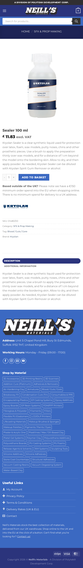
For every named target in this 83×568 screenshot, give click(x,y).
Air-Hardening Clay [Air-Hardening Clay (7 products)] (13, 389)
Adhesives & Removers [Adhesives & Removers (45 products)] (46, 384)
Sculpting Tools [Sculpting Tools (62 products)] (59, 448)
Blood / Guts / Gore (17, 231)
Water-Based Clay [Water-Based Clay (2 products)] (13, 470)
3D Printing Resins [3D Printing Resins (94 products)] (32, 378)
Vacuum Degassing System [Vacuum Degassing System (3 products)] (47, 465)
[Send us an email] (17, 361)
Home (25, 31)
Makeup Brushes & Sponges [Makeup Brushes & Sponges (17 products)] (44, 421)
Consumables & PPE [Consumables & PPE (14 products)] (62, 395)
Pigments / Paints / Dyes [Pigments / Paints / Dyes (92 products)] (38, 427)
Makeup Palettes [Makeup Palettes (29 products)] (12, 427)
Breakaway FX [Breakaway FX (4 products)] (11, 395)
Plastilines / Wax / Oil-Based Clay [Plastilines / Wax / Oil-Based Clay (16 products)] (46, 432)
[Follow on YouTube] (23, 361)
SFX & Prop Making (48, 31)
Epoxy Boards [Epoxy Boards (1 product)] (10, 405)
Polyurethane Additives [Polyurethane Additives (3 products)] (56, 438)
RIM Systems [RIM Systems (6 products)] (41, 448)
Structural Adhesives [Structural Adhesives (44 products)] (43, 459)
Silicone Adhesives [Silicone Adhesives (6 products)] (36, 454)
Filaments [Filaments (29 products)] (35, 411)
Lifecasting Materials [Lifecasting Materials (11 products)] (14, 421)
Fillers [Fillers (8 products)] (47, 411)
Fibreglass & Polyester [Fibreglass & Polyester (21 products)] (15, 411)
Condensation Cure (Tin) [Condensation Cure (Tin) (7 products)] (35, 395)
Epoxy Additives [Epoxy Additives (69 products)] (64, 400)
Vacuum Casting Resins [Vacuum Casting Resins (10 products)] (16, 465)
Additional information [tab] (20, 266)
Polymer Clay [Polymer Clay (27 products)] (34, 438)
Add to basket (34, 177)
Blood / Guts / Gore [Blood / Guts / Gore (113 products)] (52, 389)
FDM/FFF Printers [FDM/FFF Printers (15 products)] (52, 405)
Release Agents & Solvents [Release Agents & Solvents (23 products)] (17, 448)
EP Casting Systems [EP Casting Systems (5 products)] (41, 400)
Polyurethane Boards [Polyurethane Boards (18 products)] (14, 443)
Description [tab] (12, 261)
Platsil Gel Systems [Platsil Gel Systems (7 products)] (13, 438)
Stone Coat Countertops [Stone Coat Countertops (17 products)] (16, 459)
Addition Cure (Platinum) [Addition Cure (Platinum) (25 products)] (17, 384)
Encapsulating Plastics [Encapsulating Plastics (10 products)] (15, 400)
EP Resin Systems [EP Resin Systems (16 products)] (30, 405)
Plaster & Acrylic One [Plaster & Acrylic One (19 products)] (14, 432)
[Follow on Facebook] (5, 361)
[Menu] (4, 11)
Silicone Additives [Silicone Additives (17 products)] (13, 454)
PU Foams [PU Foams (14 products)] (59, 443)
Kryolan (14, 236)
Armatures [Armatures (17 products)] (33, 389)
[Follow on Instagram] (11, 361)
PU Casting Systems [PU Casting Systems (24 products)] (40, 443)
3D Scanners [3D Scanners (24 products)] (52, 378)
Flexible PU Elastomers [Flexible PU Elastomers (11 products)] (15, 416)
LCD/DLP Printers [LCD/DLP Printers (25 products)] (40, 416)
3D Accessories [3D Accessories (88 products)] (11, 378)
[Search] (76, 21)
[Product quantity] (9, 177)
